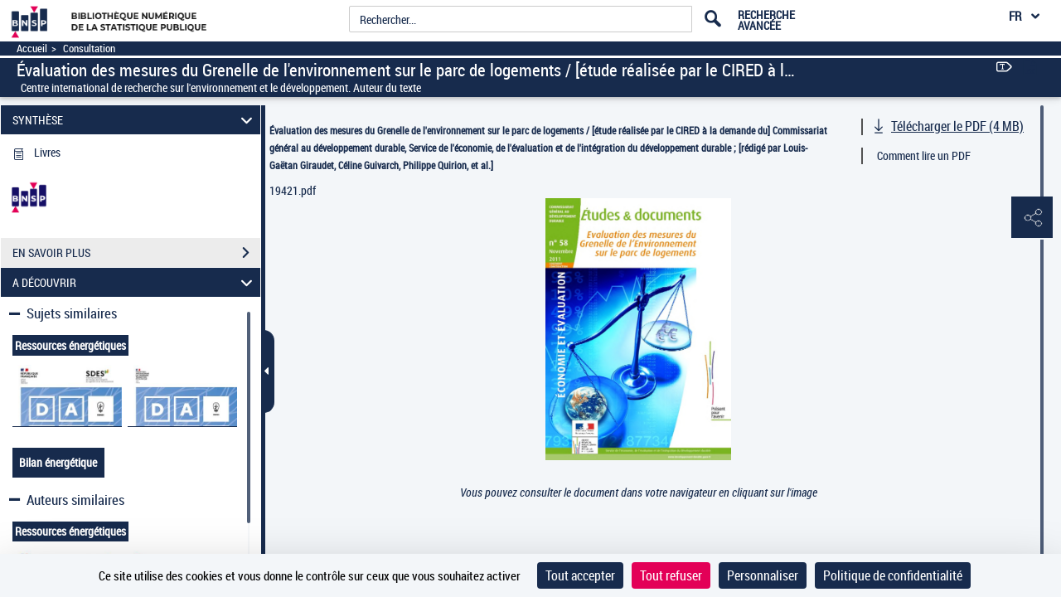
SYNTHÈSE (135, 119)
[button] (1032, 218)
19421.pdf (292, 190)
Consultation (89, 48)
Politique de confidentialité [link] (892, 575)
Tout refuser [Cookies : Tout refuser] (671, 575)
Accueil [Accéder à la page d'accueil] (32, 48)
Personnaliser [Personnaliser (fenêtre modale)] (762, 575)
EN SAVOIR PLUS (136, 253)
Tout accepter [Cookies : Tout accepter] (580, 575)
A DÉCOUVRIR (135, 282)
